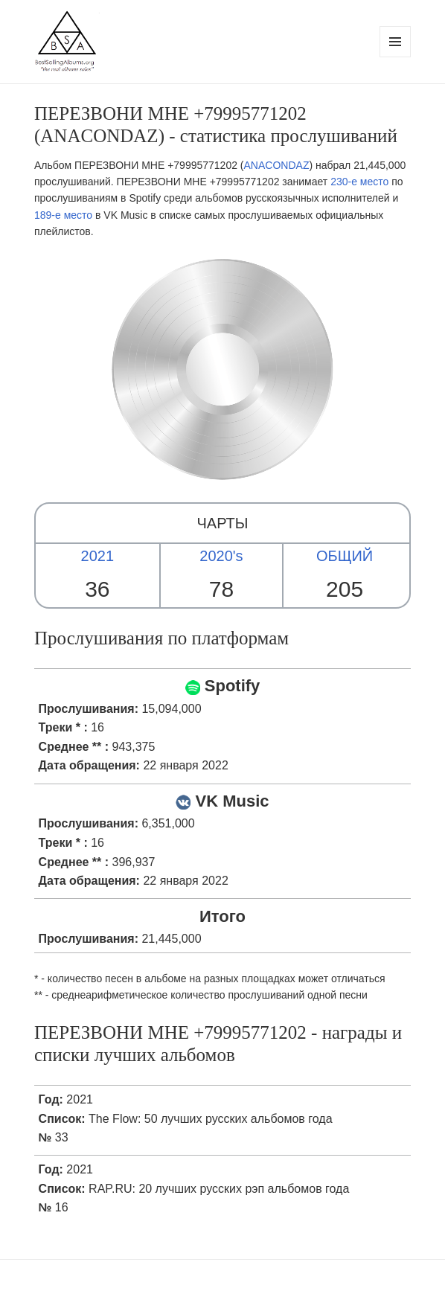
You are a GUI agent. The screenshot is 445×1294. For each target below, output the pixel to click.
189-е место (63, 215)
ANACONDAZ (277, 165)
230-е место (359, 182)
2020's (221, 556)
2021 (98, 556)
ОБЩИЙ (344, 556)
